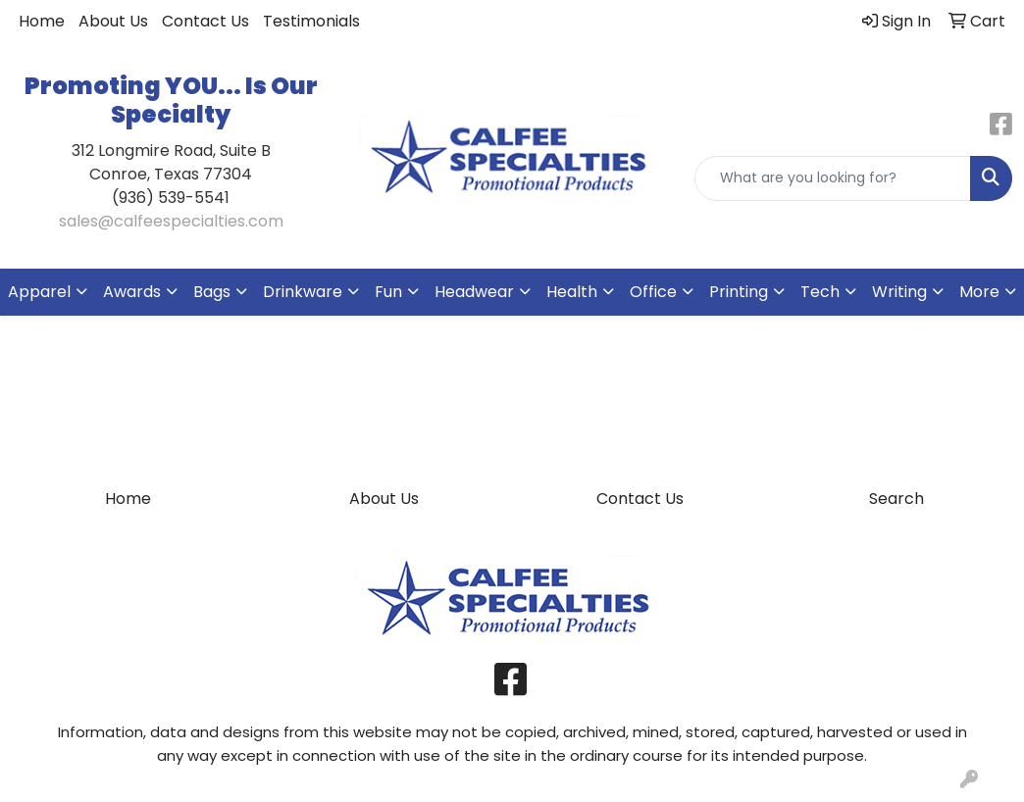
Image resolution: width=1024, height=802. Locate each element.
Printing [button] (738, 291)
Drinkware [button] (302, 291)
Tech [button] (820, 291)
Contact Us (205, 21)
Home (42, 21)
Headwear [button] (474, 291)
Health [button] (571, 291)
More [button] (979, 291)
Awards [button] (132, 291)
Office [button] (653, 291)
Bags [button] (211, 291)
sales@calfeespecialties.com (171, 221)
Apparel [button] (39, 291)
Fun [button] (388, 291)
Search (896, 498)
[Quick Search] (832, 178)
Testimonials (311, 21)
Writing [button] (899, 291)
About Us (113, 21)
